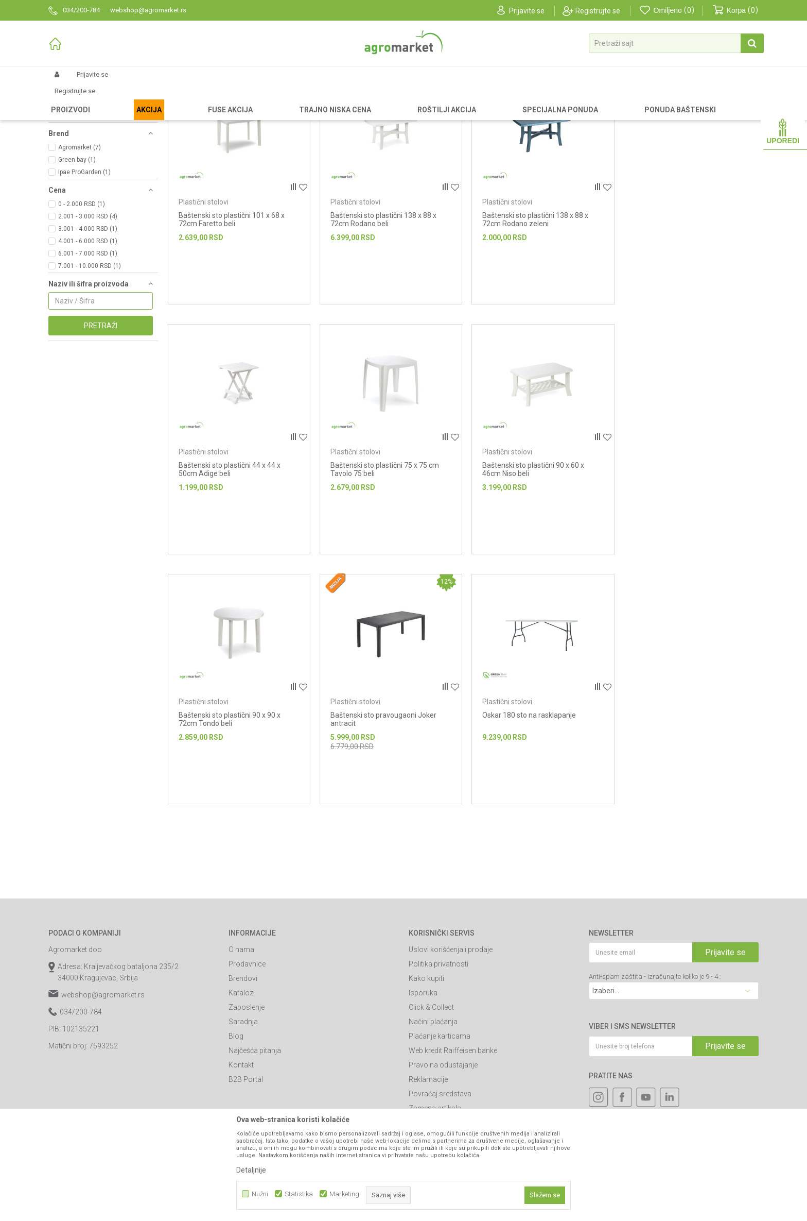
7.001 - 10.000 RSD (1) (89, 353)
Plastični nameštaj (242, 99)
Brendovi (243, 1065)
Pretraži (100, 413)
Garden (134, 99)
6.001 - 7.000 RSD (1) (87, 340)
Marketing (344, 1194)
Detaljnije (251, 1170)
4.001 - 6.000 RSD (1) (87, 328)
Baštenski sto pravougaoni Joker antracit (682, 553)
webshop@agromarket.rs (103, 1082)
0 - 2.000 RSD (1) (81, 291)
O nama (241, 1036)
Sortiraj (562, 116)
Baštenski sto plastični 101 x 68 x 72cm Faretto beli (232, 305)
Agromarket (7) (79, 234)
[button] (676, 43)
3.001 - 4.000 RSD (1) (87, 315)
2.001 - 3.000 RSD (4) (87, 303)
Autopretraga (516, 116)
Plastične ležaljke (77, 177)
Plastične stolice (76, 140)
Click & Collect (431, 1094)
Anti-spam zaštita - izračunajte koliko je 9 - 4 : (655, 1063)
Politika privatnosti (438, 1051)
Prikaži (649, 116)
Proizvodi (103, 99)
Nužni (260, 1194)
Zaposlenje (247, 1094)
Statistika (299, 1194)
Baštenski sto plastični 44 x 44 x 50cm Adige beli (680, 305)
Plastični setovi (76, 153)
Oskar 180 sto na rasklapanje (225, 797)
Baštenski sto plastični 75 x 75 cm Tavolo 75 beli (233, 553)
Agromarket (65, 99)
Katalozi (242, 1080)
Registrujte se (597, 11)
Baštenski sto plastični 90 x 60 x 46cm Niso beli (380, 553)
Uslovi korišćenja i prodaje (451, 1036)
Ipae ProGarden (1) (84, 259)
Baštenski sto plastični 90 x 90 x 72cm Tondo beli (530, 553)
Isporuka (423, 1080)
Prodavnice (247, 1051)
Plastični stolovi (75, 165)
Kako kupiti (426, 1065)
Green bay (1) (77, 246)
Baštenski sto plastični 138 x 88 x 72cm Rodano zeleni (532, 305)
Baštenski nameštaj (180, 99)
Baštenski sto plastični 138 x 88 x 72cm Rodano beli (382, 305)
